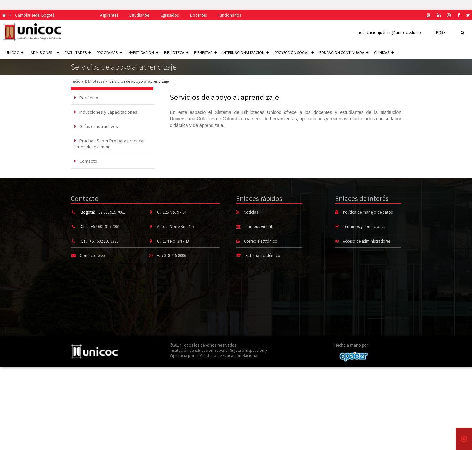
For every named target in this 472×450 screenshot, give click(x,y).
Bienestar (205, 52)
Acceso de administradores (366, 240)
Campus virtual (258, 226)
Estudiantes (139, 15)
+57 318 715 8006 (171, 255)
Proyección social (294, 52)
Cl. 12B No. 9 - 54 (171, 212)
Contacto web (92, 255)
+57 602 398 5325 (103, 240)
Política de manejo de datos (368, 212)
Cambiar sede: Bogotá (35, 15)
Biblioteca (176, 52)
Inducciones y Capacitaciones (105, 112)
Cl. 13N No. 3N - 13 (173, 240)
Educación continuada (343, 52)
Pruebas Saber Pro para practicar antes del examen (109, 144)
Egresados (170, 15)
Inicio (76, 81)
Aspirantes (109, 15)
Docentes (198, 15)
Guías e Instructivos (96, 126)
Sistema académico (263, 255)
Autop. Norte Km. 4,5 (175, 226)
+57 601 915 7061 (110, 212)
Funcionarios (229, 15)
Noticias (251, 212)
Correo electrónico (260, 240)
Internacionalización (245, 52)
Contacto (85, 161)
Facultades (78, 52)
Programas (109, 52)
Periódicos (87, 97)
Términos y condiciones (364, 226)
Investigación (143, 52)
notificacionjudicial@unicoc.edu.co (389, 32)
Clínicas (384, 52)
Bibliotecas (94, 81)
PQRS (440, 32)
